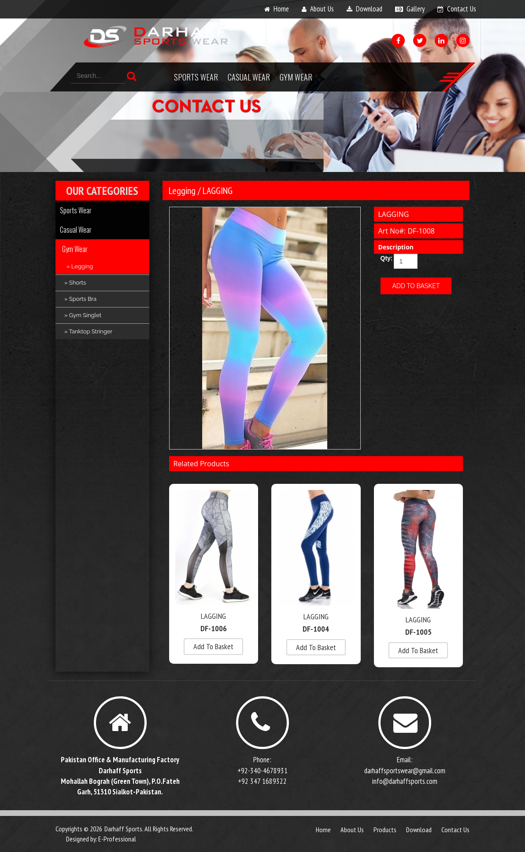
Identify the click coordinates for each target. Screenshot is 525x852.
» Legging (80, 266)
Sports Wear (196, 77)
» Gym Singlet (82, 315)
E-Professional (117, 838)
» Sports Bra (80, 299)
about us (322, 9)
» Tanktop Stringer (88, 331)
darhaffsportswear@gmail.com (404, 770)
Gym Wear (296, 77)
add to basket (213, 646)
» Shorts (75, 282)
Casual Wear (249, 77)
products (384, 829)
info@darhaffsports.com (404, 781)
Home (323, 829)
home (281, 9)
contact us (461, 9)
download (369, 9)
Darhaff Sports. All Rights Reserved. (148, 828)
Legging (182, 190)
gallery (416, 9)
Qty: (384, 258)
